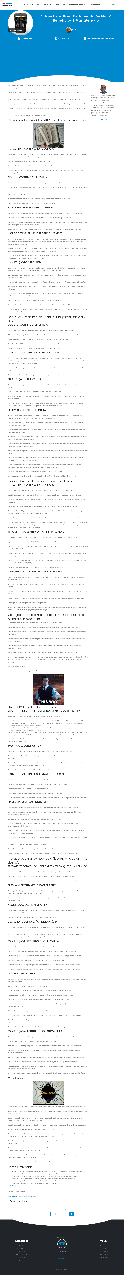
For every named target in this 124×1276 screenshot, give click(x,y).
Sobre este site (95, 5)
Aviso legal (21, 1257)
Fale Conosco (104, 1257)
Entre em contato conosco (77, 5)
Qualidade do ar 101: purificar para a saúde (22, 1196)
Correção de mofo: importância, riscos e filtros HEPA (25, 671)
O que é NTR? (103, 120)
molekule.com (16, 1188)
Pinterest (21, 1249)
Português (116, 5)
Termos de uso (21, 1251)
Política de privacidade (21, 1254)
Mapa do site (21, 1260)
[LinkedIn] (103, 103)
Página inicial (28, 5)
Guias (38, 5)
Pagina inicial (73, 13)
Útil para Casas (60, 5)
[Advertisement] (62, 54)
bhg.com (15, 1186)
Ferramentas (47, 5)
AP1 (81, 13)
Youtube (21, 1246)
